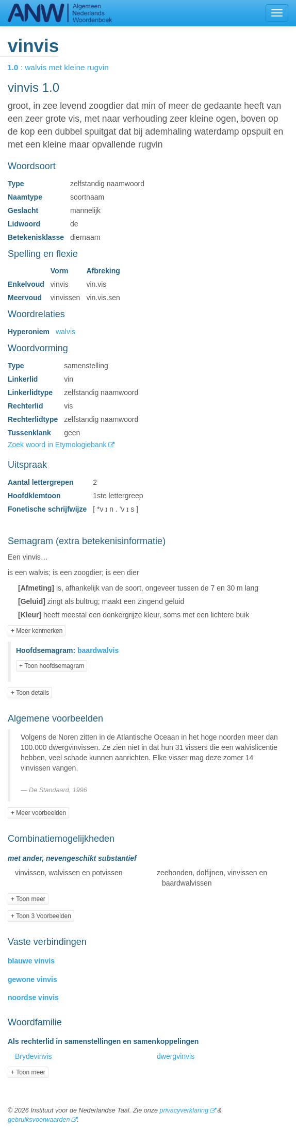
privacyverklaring (183, 1110)
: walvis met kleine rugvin (65, 67)
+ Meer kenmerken (36, 630)
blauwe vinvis (31, 961)
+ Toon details (30, 692)
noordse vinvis (33, 997)
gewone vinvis (32, 979)
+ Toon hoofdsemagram (51, 665)
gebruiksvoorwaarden (39, 1119)
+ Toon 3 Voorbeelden (41, 916)
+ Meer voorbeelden (38, 812)
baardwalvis (98, 650)
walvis (65, 332)
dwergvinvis (175, 1056)
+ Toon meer (28, 899)
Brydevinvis (33, 1056)
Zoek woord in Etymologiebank (58, 444)
